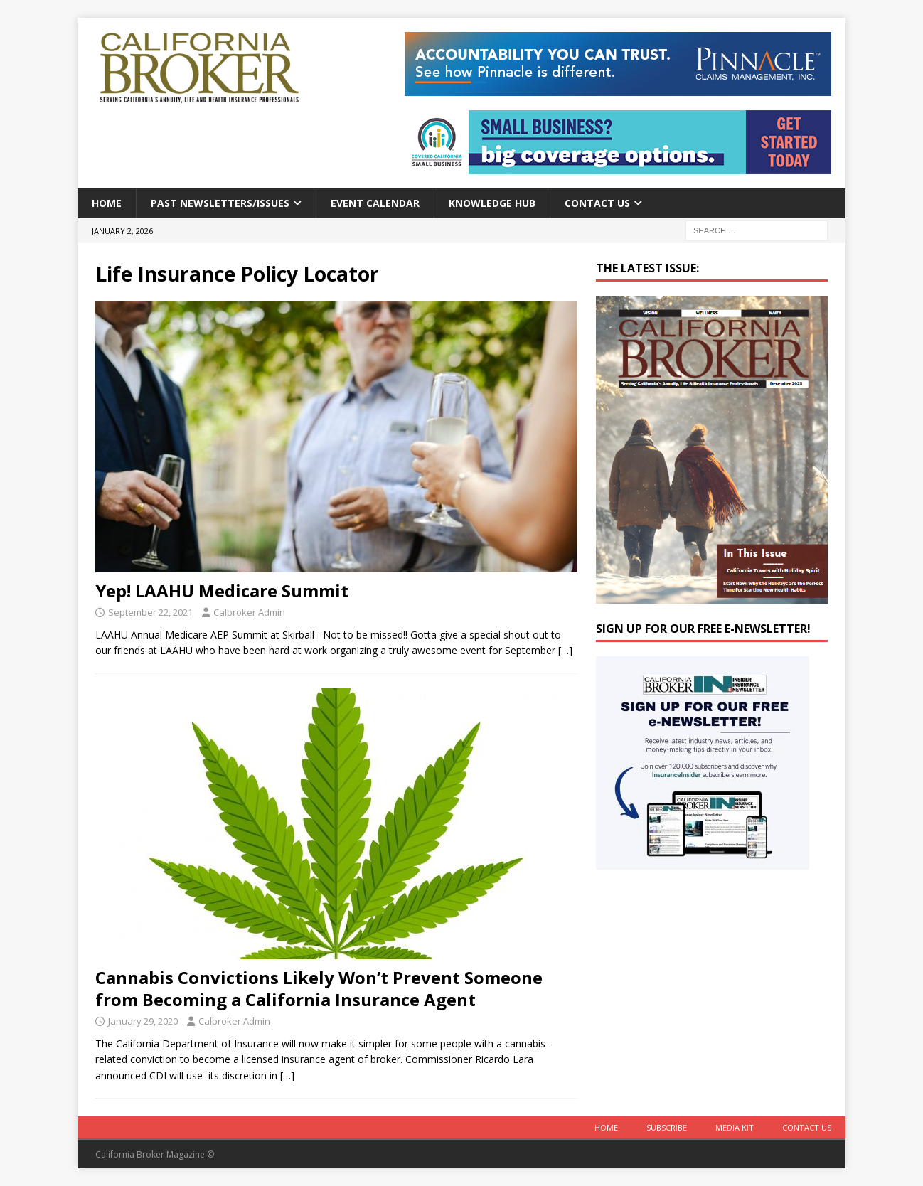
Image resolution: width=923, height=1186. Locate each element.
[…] (565, 650)
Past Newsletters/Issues (220, 203)
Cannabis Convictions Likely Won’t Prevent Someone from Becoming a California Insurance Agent (319, 988)
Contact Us (597, 203)
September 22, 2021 (150, 612)
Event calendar (375, 203)
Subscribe (666, 1127)
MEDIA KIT (734, 1127)
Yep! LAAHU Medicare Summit (221, 590)
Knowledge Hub (492, 203)
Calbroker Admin (249, 612)
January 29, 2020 (143, 1021)
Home (107, 203)
